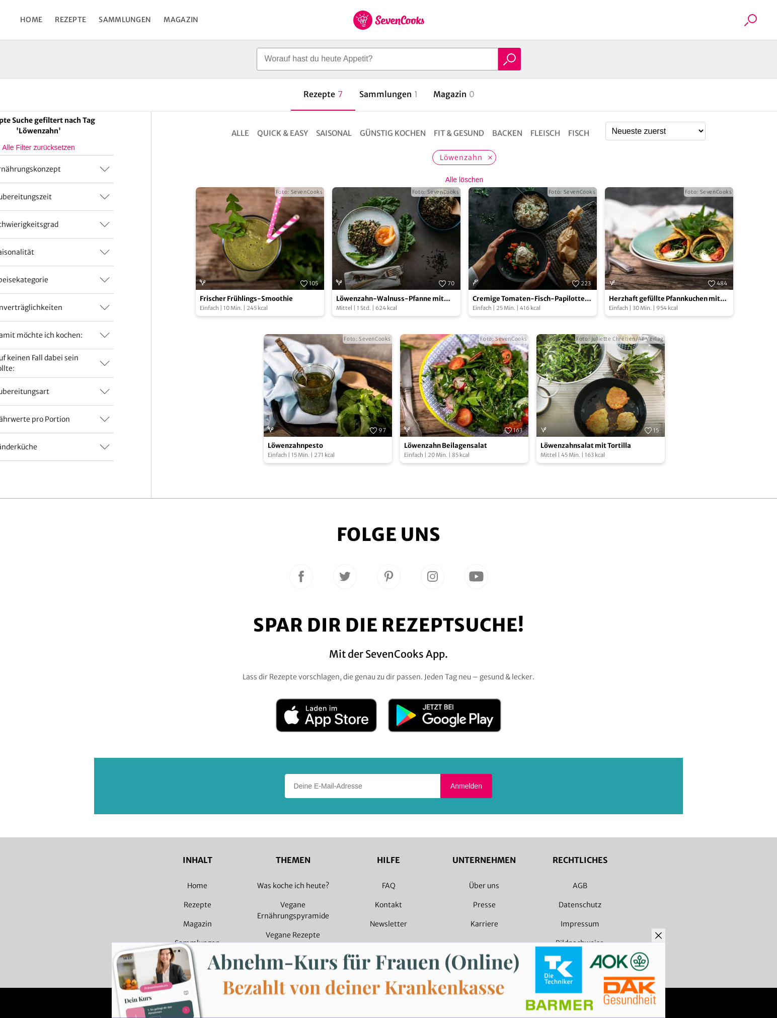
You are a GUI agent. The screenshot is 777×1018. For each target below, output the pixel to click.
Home (31, 19)
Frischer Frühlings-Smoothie (246, 298)
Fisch (578, 133)
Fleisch (545, 133)
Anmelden (466, 786)
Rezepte (70, 19)
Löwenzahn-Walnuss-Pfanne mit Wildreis (390, 299)
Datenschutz (580, 904)
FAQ (389, 885)
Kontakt (388, 904)
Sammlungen (125, 19)
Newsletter (388, 923)
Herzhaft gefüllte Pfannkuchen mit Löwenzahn (664, 299)
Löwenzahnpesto (295, 445)
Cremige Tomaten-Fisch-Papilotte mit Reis (529, 299)
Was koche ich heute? (293, 885)
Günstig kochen (393, 133)
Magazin (181, 19)
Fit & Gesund (459, 133)
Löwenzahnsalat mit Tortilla (585, 445)
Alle (240, 133)
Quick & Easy (282, 133)
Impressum (580, 923)
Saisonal (334, 133)
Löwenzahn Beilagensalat (445, 445)
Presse (484, 904)
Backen (507, 133)
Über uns (484, 885)
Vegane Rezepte (293, 934)
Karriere (484, 923)
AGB (580, 885)
